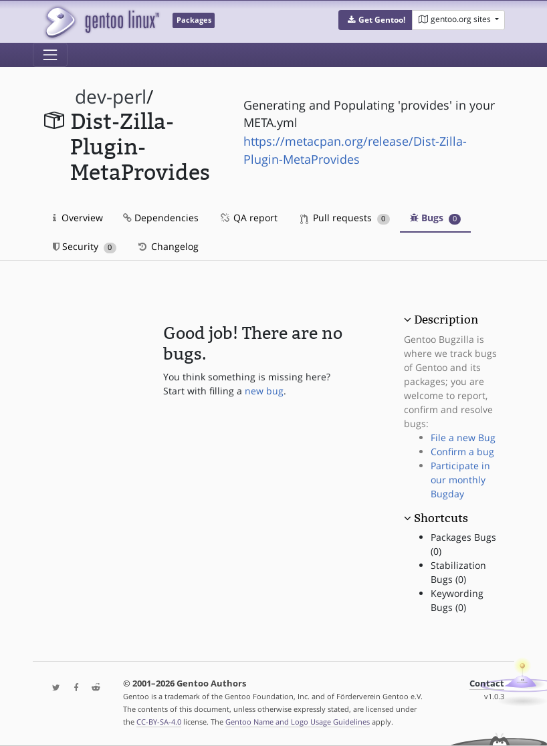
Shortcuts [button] (441, 518)
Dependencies (161, 217)
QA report (248, 217)
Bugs (435, 217)
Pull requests (345, 217)
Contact (486, 683)
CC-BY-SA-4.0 (158, 722)
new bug (264, 390)
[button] (375, 20)
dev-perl (110, 96)
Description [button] (446, 319)
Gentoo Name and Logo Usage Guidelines (297, 722)
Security (84, 246)
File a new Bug (463, 437)
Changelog (167, 246)
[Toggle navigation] (50, 55)
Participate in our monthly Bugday (460, 479)
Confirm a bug (462, 451)
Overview (78, 217)
